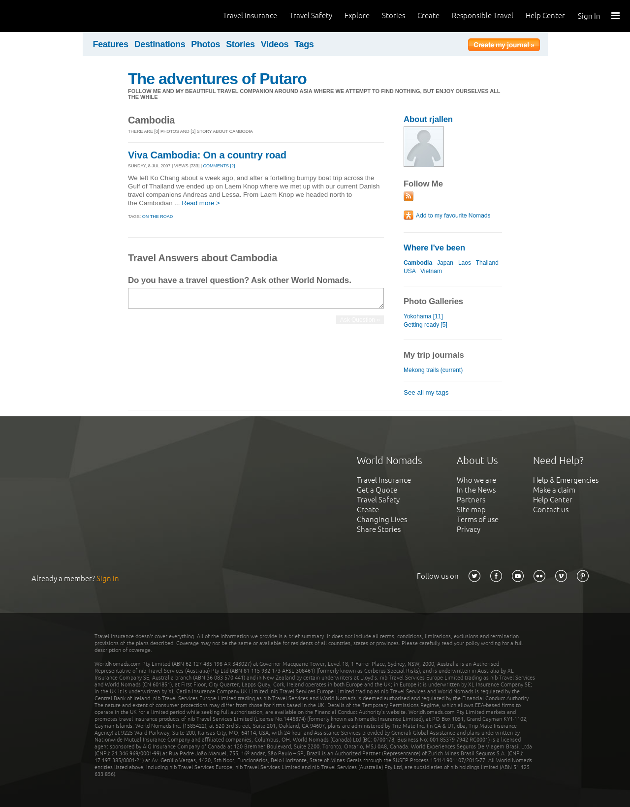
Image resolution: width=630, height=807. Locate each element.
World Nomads (51, 16)
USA (409, 271)
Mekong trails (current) (433, 370)
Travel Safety (310, 15)
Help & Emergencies (565, 480)
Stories (393, 15)
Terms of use (478, 519)
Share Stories (379, 529)
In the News (476, 490)
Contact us (550, 509)
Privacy (468, 529)
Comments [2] (219, 165)
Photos (205, 44)
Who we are (476, 480)
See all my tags (426, 392)
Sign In (589, 16)
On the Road (157, 216)
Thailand (487, 262)
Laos (464, 262)
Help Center (545, 15)
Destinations (160, 44)
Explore (357, 15)
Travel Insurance (250, 15)
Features (110, 44)
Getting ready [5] (425, 324)
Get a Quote (377, 490)
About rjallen (428, 119)
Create (428, 15)
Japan (445, 262)
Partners (471, 500)
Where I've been (434, 247)
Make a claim (554, 490)
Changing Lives (382, 519)
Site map (471, 509)
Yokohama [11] (423, 316)
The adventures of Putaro (217, 79)
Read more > (201, 203)
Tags (304, 44)
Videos (275, 44)
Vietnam (431, 271)
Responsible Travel (482, 15)
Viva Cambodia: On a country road (207, 155)
